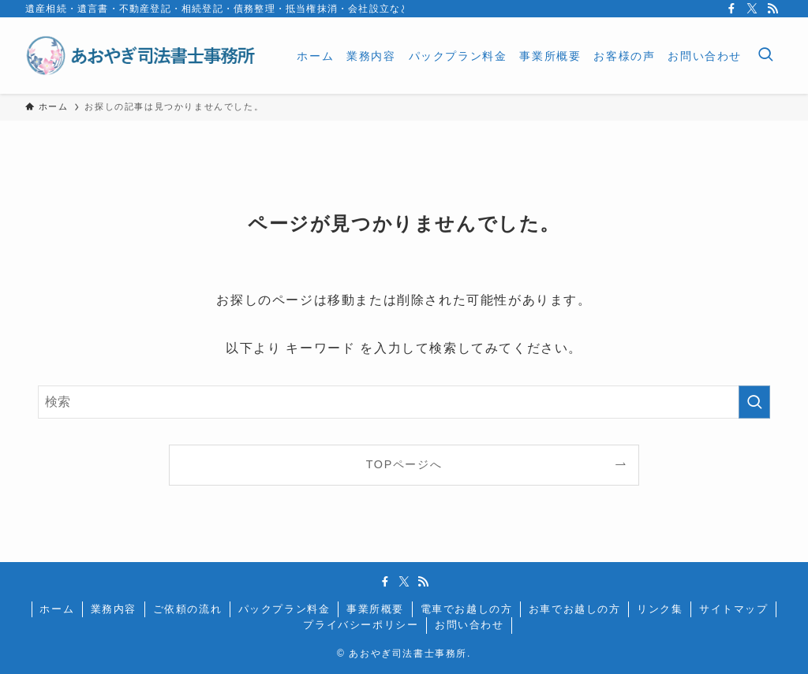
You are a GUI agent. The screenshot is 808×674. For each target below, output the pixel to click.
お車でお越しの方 (575, 609)
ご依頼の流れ (188, 609)
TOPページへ (404, 464)
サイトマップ (734, 609)
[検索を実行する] (754, 402)
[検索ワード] (404, 402)
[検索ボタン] (765, 55)
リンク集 (660, 609)
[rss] (772, 8)
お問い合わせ (469, 625)
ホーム (56, 609)
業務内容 (114, 609)
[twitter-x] (752, 8)
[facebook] (731, 8)
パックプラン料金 (284, 609)
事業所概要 (375, 609)
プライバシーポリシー (360, 625)
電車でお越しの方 (467, 609)
